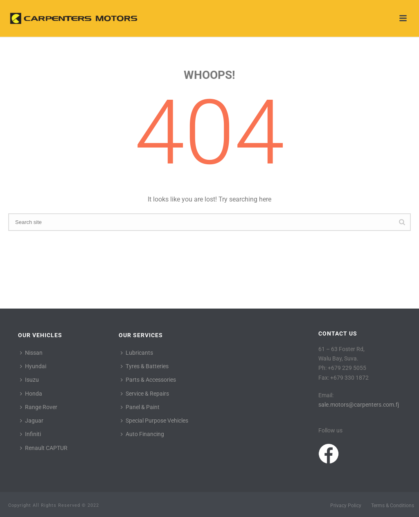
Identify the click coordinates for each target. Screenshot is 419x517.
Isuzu (29, 379)
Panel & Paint (140, 407)
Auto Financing (142, 434)
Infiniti (30, 434)
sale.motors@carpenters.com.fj (358, 404)
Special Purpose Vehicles (154, 420)
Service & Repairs (145, 393)
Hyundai (33, 366)
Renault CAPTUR (44, 448)
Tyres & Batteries (145, 366)
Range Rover (38, 407)
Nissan (31, 352)
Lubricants (137, 352)
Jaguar (31, 420)
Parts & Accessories (148, 379)
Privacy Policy (345, 505)
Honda (31, 393)
